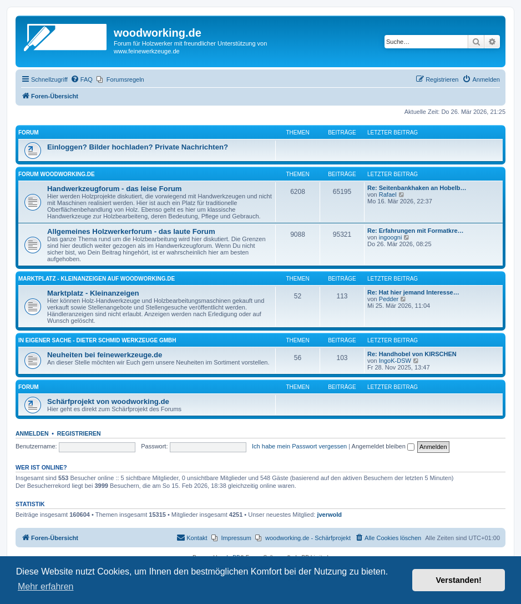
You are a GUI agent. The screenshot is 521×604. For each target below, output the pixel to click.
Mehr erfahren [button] (46, 586)
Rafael (388, 194)
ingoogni (390, 237)
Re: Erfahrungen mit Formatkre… (415, 230)
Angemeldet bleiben (383, 446)
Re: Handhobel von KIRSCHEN (412, 354)
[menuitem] (81, 79)
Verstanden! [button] (459, 580)
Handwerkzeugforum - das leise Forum (114, 188)
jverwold (329, 514)
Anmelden (32, 433)
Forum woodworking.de (56, 174)
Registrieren (79, 433)
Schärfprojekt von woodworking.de (108, 401)
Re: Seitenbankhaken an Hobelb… (416, 187)
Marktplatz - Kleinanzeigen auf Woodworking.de (96, 279)
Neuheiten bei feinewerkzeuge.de (104, 355)
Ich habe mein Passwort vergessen (299, 446)
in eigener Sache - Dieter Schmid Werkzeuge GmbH (97, 340)
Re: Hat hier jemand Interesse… (413, 292)
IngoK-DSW (395, 360)
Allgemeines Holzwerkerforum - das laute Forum (131, 231)
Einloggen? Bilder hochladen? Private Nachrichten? (137, 147)
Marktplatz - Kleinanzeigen (93, 293)
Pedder (388, 299)
